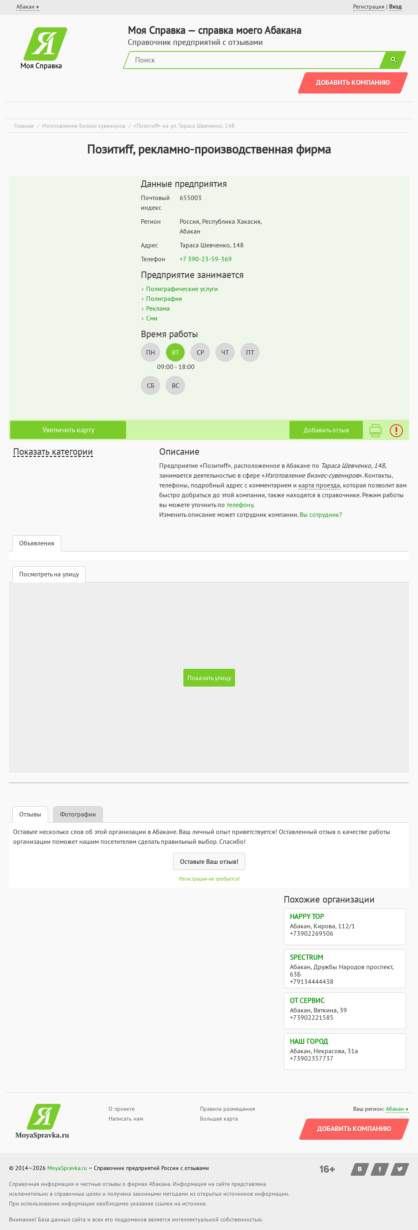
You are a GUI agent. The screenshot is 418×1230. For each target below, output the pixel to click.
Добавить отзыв (326, 430)
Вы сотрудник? (321, 514)
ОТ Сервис (307, 1000)
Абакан (395, 1108)
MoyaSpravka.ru (67, 1168)
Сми (152, 318)
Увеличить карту (68, 429)
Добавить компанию (353, 82)
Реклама (158, 308)
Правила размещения (227, 1108)
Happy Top (307, 916)
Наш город (309, 1041)
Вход (395, 6)
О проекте (122, 1108)
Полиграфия (164, 298)
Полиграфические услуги (182, 289)
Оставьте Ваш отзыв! (209, 861)
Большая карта (219, 1118)
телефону (240, 504)
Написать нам (126, 1118)
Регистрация (369, 6)
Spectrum (306, 957)
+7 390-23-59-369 (206, 259)
